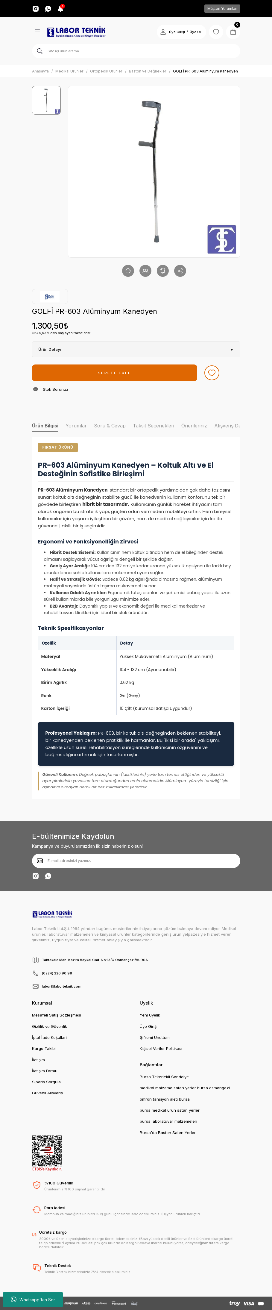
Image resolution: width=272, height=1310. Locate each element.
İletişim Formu (44, 1070)
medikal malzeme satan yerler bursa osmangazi (185, 1087)
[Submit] (40, 861)
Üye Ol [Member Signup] (195, 32)
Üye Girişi (148, 1026)
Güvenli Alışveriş (47, 1092)
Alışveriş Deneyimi (235, 426)
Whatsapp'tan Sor (33, 1299)
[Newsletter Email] (136, 861)
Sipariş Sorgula (46, 1081)
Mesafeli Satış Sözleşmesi (56, 1015)
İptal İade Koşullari (49, 1037)
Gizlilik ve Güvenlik (49, 1026)
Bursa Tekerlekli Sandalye (164, 1076)
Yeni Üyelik (150, 1015)
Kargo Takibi (44, 1048)
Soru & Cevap (110, 426)
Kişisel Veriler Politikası (161, 1048)
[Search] (136, 51)
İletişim (38, 1059)
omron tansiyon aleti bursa (165, 1099)
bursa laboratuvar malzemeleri (168, 1121)
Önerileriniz (194, 426)
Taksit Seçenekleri (153, 426)
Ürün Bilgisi (45, 426)
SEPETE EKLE (114, 372)
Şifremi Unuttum (155, 1037)
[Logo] (76, 31)
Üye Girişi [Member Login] (177, 32)
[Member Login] (163, 31)
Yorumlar (76, 426)
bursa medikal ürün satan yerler (170, 1110)
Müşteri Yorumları (222, 8)
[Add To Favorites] (211, 372)
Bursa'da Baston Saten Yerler (168, 1132)
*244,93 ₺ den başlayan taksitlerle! (61, 333)
